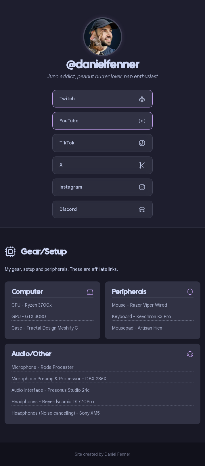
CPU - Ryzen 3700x (32, 305)
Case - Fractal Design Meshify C (45, 328)
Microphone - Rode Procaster (43, 367)
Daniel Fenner (117, 454)
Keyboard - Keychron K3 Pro (141, 317)
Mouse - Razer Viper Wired (139, 305)
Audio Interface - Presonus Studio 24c (51, 390)
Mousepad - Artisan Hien (137, 328)
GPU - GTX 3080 (29, 317)
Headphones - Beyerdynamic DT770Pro (53, 402)
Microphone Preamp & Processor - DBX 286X (59, 379)
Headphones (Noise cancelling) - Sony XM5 (56, 413)
